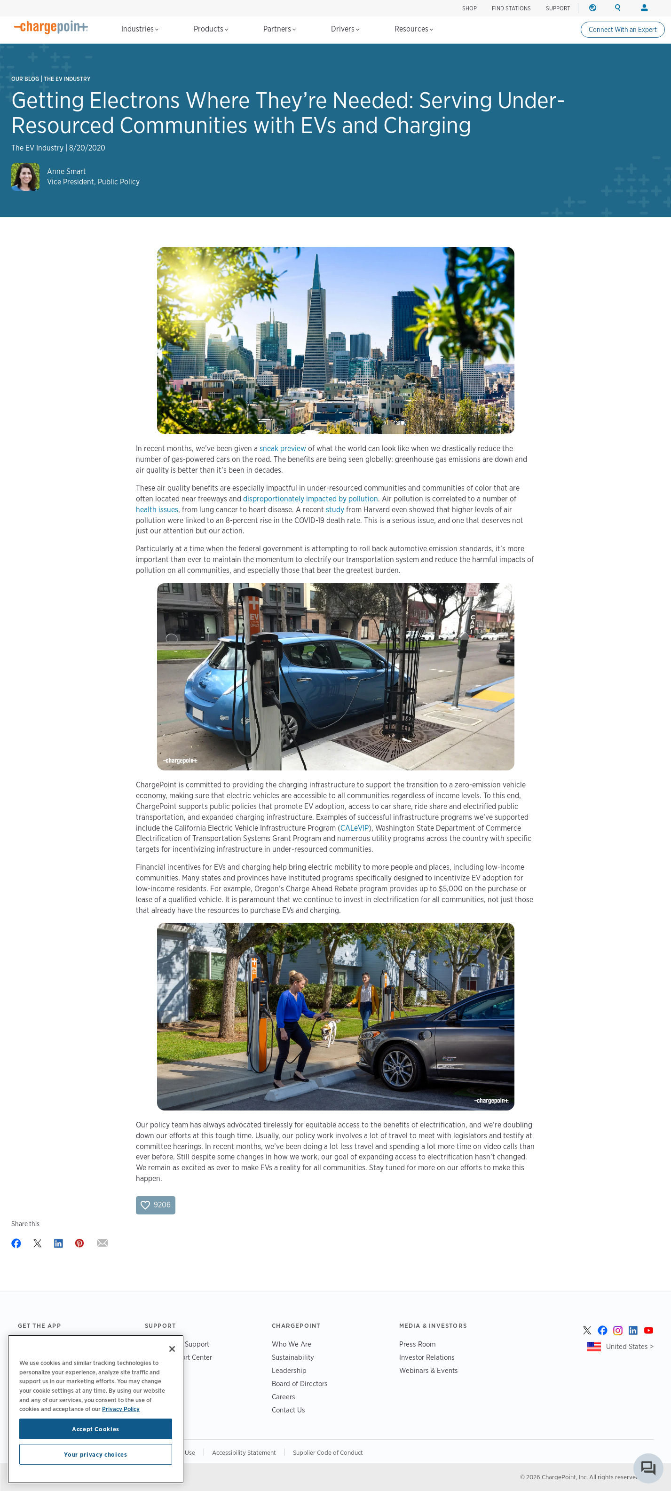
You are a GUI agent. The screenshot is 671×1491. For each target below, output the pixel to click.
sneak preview (283, 448)
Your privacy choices (95, 1454)
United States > (630, 1346)
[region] (96, 1409)
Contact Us (288, 1409)
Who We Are (291, 1344)
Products (211, 28)
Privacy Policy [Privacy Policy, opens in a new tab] (121, 1408)
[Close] (172, 1349)
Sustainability (293, 1357)
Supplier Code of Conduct (328, 1452)
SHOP (469, 8)
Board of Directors (300, 1383)
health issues (157, 509)
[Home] (51, 27)
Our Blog (25, 78)
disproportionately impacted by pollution (310, 498)
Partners (279, 28)
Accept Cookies (95, 1429)
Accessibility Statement (244, 1452)
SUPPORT (558, 8)
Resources (414, 28)
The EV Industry (67, 78)
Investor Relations (427, 1357)
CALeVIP (354, 828)
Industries (139, 28)
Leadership (289, 1370)
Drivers (345, 28)
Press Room (417, 1344)
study (335, 509)
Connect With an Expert (623, 29)
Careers (283, 1396)
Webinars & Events (428, 1370)
